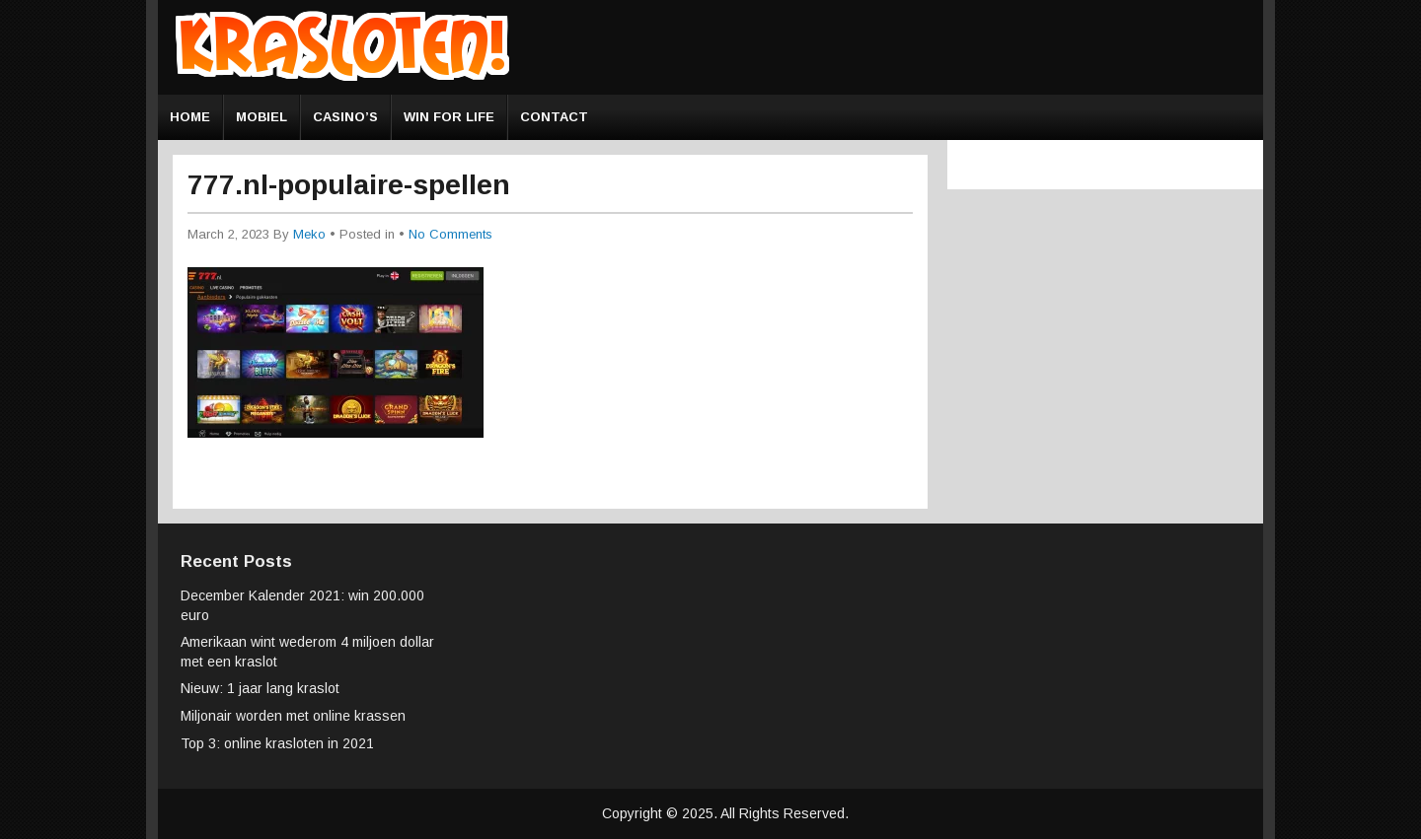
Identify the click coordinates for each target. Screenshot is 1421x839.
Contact (554, 116)
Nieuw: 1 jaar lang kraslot (260, 688)
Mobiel (261, 116)
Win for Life (449, 116)
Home (190, 116)
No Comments (450, 234)
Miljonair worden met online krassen (293, 716)
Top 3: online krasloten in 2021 (277, 743)
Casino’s (345, 116)
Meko (309, 234)
